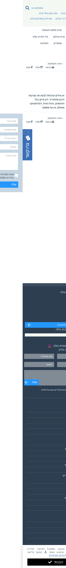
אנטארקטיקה (57, 470)
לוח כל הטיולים (57, 432)
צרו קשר (59, 541)
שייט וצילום (36, 36)
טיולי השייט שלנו (52, 30)
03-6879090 (14, 8)
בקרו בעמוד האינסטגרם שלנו (47, 345)
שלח (55, 172)
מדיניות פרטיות (56, 536)
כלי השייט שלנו (17, 36)
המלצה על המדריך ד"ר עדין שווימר (16, 48)
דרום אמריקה (57, 459)
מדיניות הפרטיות (35, 555)
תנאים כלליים (57, 530)
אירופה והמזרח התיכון (53, 448)
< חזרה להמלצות (33, 63)
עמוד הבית (46, 48)
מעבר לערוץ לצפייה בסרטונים (49, 325)
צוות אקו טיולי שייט (25, 13)
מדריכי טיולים (39, 18)
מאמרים (35, 43)
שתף (6, 67)
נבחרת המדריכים (52, 43)
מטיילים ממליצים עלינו (18, 18)
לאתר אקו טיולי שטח (54, 508)
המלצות (22, 43)
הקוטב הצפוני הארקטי (53, 464)
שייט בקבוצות (54, 36)
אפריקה (60, 454)
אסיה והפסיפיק (56, 443)
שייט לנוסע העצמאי (29, 30)
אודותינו (42, 13)
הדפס (27, 67)
